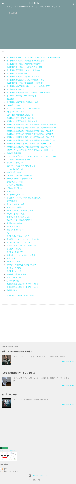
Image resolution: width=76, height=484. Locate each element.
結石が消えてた (13, 281)
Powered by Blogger (38, 475)
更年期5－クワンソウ (15, 252)
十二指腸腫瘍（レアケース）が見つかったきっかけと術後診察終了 (33, 58)
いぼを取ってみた (14, 105)
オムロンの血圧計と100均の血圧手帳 (21, 96)
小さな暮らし (34, 3)
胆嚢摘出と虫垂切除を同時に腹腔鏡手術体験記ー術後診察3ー (31, 124)
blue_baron (44, 480)
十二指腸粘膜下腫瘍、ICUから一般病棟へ (23, 70)
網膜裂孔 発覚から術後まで (18, 274)
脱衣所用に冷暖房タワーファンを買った (19, 373)
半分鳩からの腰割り (15, 223)
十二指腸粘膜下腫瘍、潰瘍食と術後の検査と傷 (25, 61)
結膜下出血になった (15, 172)
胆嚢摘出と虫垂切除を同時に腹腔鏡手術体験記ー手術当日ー (31, 140)
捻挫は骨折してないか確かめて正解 (21, 255)
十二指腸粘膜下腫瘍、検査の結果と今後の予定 (25, 83)
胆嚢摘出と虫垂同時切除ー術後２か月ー (23, 121)
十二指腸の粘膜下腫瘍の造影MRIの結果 (23, 102)
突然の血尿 (11, 258)
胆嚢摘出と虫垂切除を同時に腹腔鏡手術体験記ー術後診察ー (31, 131)
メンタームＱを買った (15, 207)
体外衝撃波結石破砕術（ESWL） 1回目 (22, 287)
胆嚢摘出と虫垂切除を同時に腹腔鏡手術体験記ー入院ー (29, 144)
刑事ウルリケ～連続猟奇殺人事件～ (17, 351)
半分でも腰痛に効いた (15, 230)
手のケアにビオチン (15, 163)
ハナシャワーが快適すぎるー (18, 160)
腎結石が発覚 (12, 290)
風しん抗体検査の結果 (15, 204)
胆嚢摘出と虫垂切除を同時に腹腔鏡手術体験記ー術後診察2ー (31, 128)
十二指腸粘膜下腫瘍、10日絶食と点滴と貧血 (25, 67)
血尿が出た (11, 191)
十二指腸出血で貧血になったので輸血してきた (25, 80)
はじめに (21, 13)
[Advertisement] (38, 32)
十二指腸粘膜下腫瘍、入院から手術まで (23, 77)
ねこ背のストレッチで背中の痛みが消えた (24, 198)
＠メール (54, 13)
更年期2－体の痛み (14, 268)
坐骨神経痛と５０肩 (15, 182)
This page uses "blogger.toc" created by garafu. (20, 295)
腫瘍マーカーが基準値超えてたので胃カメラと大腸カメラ (30, 150)
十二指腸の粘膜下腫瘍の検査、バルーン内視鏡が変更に (29, 86)
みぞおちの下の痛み (15, 249)
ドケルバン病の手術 (15, 169)
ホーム (11, 13)
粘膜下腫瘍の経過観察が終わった (20, 115)
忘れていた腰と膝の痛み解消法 (19, 220)
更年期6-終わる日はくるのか (18, 242)
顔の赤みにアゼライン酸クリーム (20, 176)
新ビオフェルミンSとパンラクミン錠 (21, 246)
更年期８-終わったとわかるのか (19, 179)
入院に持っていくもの (15, 112)
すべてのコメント (10, 471)
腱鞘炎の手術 (12, 201)
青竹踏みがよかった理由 (16, 214)
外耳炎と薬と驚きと (15, 188)
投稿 (4, 469)
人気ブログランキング (8, 450)
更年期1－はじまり (14, 271)
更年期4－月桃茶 (13, 262)
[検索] (73, 4)
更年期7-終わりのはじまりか (18, 236)
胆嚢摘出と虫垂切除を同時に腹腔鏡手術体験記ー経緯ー (29, 147)
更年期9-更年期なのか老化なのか (20, 211)
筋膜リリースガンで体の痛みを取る (21, 166)
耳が (8, 233)
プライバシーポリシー (38, 13)
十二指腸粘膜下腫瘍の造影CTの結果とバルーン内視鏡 (28, 93)
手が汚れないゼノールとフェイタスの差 (23, 239)
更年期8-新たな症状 (14, 227)
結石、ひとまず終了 (15, 278)
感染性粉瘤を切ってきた (16, 89)
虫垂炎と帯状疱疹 (14, 153)
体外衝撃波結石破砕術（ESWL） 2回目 (22, 284)
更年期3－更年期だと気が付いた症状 (21, 265)
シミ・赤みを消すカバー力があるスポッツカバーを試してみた (32, 156)
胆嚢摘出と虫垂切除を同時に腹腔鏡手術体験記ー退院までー (31, 134)
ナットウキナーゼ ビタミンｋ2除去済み (23, 109)
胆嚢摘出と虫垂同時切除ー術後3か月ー (22, 118)
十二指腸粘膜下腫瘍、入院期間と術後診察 (24, 64)
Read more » (68, 361)
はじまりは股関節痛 (15, 185)
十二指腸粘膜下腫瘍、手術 (17, 73)
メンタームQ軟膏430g (15, 195)
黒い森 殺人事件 (9, 394)
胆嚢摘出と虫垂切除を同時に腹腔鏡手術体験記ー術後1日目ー (31, 137)
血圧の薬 (10, 99)
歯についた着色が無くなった (18, 217)
